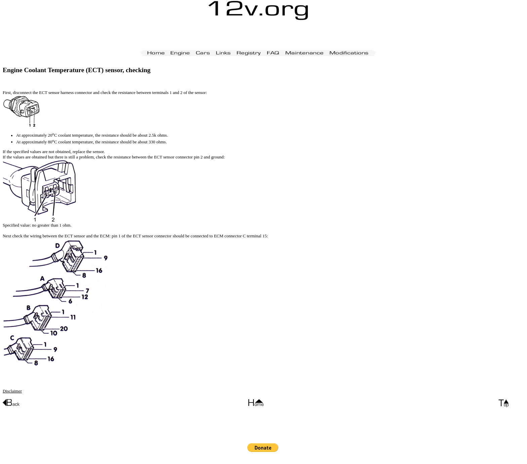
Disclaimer (12, 390)
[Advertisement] (258, 35)
